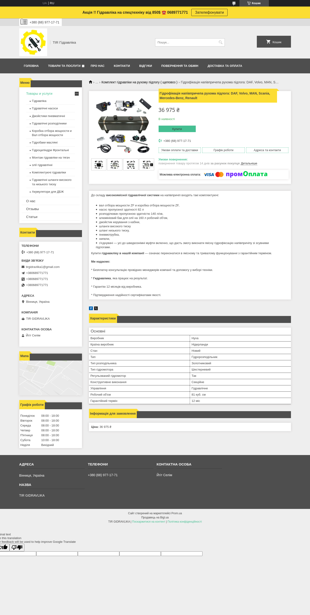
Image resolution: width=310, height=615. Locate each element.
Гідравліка (39, 101)
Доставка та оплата (225, 66)
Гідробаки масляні (45, 142)
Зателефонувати (209, 12)
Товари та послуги (64, 66)
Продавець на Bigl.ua (155, 517)
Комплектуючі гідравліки (49, 172)
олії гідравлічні (42, 165)
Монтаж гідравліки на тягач (51, 157)
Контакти (122, 66)
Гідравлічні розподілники (49, 123)
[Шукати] (221, 42)
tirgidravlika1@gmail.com (43, 267)
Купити (177, 129)
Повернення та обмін (179, 66)
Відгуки (145, 66)
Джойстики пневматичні (48, 116)
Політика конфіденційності (184, 521)
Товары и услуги (39, 93)
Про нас (97, 66)
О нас (31, 201)
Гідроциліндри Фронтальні (50, 150)
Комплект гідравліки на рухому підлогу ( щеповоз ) (139, 82)
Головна (31, 66)
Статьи (32, 217)
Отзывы (32, 209)
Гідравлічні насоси (45, 108)
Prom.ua (176, 513)
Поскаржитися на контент (148, 521)
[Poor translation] (17, 547)
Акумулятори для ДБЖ (48, 191)
